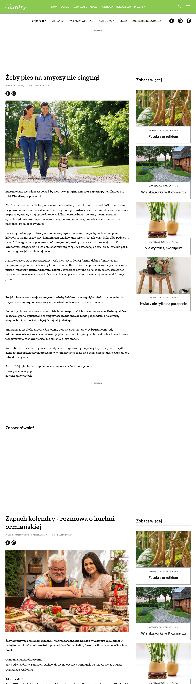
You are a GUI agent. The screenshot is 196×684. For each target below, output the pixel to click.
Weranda (58, 21)
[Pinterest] (188, 21)
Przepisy (139, 6)
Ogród (64, 6)
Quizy (93, 6)
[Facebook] (171, 21)
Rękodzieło (123, 6)
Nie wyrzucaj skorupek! (163, 245)
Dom (54, 6)
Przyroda (106, 6)
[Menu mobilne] (188, 7)
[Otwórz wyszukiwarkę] (179, 6)
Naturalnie (79, 6)
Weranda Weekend (81, 21)
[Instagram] (180, 21)
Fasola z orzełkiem (163, 134)
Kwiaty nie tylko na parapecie (163, 301)
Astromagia (106, 21)
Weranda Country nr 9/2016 (163, 128)
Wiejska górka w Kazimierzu (163, 190)
